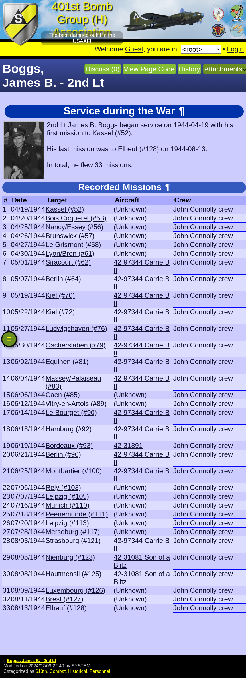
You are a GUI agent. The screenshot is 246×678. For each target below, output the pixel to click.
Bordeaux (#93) (69, 445)
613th (41, 671)
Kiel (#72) (60, 312)
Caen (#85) (63, 395)
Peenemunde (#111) (77, 514)
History (189, 69)
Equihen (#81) (67, 361)
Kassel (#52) (111, 133)
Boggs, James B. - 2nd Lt (31, 660)
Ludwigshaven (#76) (76, 328)
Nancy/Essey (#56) (74, 227)
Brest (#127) (64, 599)
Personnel (100, 671)
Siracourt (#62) (68, 262)
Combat (58, 671)
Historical (77, 671)
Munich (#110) (67, 505)
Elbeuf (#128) (138, 149)
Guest (134, 49)
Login (235, 49)
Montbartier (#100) (74, 471)
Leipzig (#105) (67, 496)
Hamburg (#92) (69, 429)
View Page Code (149, 69)
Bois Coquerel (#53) (76, 218)
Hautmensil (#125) (73, 574)
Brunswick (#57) (70, 236)
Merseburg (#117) (73, 532)
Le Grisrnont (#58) (73, 244)
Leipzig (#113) (67, 523)
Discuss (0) (103, 69)
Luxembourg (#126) (75, 590)
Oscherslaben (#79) (76, 345)
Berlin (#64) (63, 279)
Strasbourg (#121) (73, 540)
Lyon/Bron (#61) (70, 253)
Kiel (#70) (60, 295)
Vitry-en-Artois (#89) (76, 403)
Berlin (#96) (63, 454)
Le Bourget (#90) (71, 412)
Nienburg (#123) (70, 557)
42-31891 (128, 445)
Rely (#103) (63, 487)
